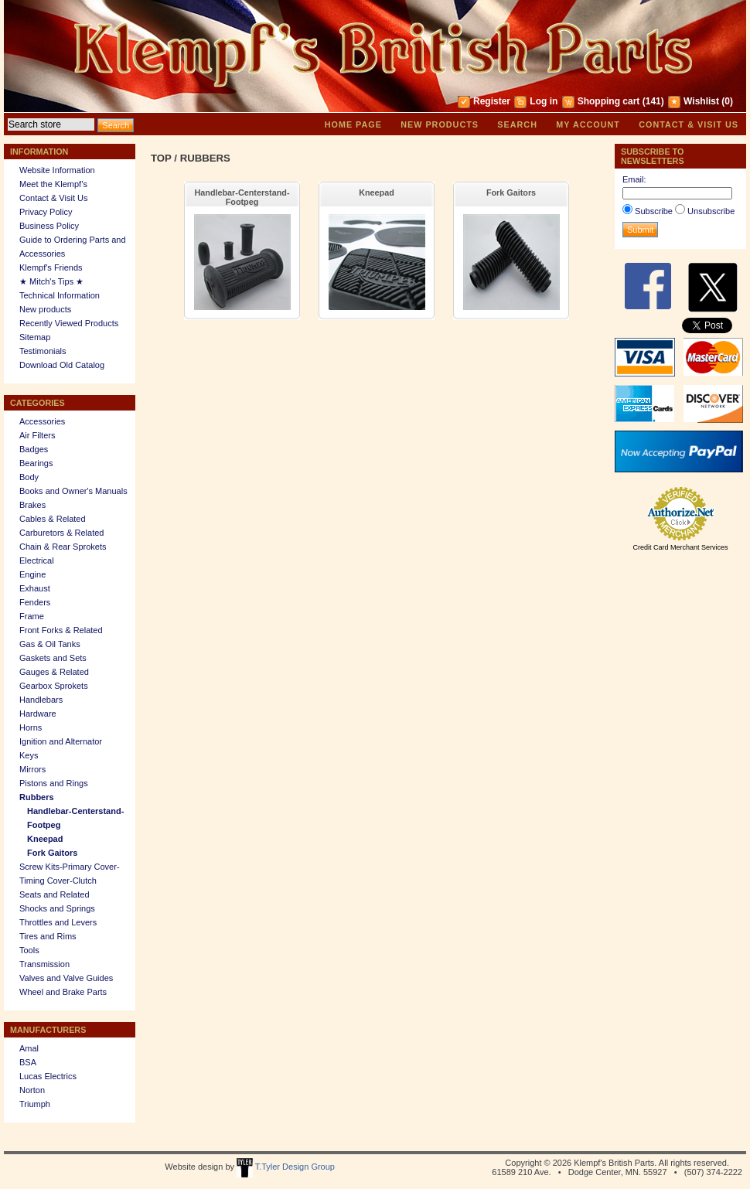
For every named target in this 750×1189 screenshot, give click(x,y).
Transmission (44, 964)
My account (588, 124)
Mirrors (32, 769)
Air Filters (37, 435)
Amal (29, 1048)
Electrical (36, 560)
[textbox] (51, 124)
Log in (543, 101)
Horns (30, 727)
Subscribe (654, 211)
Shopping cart (609, 101)
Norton (32, 1090)
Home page (353, 124)
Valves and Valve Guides (66, 978)
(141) (653, 101)
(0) (727, 101)
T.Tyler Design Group (286, 1166)
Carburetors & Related (61, 532)
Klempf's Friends (51, 267)
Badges (33, 449)
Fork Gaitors (52, 852)
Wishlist (701, 101)
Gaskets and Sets (53, 658)
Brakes (32, 504)
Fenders (34, 602)
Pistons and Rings (53, 783)
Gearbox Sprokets (53, 685)
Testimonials (42, 351)
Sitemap (34, 337)
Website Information (57, 170)
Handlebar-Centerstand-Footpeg (242, 197)
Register (491, 101)
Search (517, 124)
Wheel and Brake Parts (63, 992)
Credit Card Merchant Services (680, 547)
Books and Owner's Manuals (73, 491)
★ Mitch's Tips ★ (51, 281)
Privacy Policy (45, 211)
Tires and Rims (48, 936)
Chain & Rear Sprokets (63, 546)
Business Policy (49, 225)
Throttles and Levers (58, 922)
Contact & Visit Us (688, 124)
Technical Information (59, 295)
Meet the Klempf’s (53, 184)
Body (29, 477)
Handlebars (41, 699)
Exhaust (34, 588)
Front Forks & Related (61, 630)
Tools (29, 950)
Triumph (34, 1104)
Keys (28, 755)
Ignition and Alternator (60, 741)
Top (161, 158)
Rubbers (36, 797)
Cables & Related (52, 518)
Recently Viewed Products (68, 323)
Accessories (42, 421)
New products (440, 124)
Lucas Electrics (48, 1076)
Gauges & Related (54, 671)
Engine (32, 574)
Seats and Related (54, 894)
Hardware (37, 713)
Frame (31, 616)
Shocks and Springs (57, 908)
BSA (27, 1062)
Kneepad (45, 838)
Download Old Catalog (61, 365)
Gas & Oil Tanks (49, 644)
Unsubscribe (711, 211)
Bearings (36, 463)
